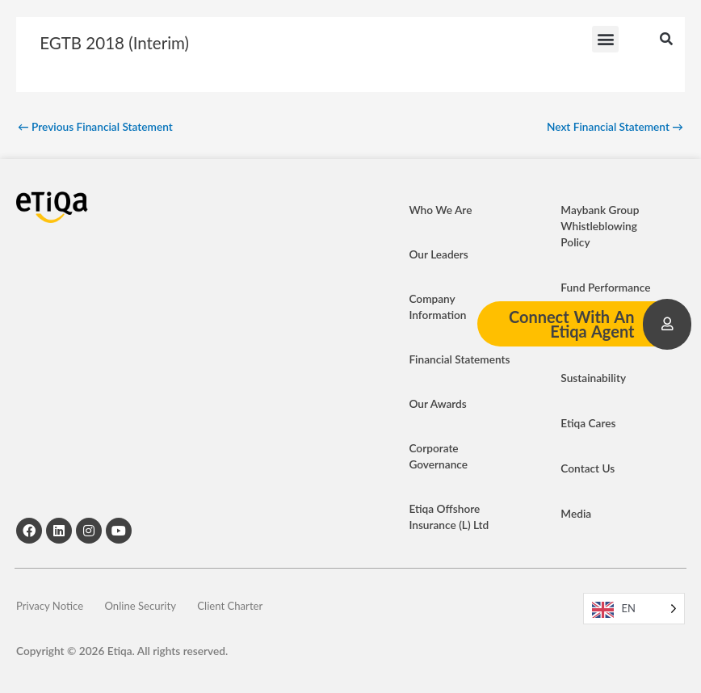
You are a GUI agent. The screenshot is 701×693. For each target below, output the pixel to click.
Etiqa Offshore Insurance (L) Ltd (449, 516)
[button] (605, 40)
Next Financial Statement (615, 126)
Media (575, 513)
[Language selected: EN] (634, 608)
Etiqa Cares (587, 423)
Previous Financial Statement (95, 126)
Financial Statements (459, 359)
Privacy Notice (51, 608)
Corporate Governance (438, 456)
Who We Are (440, 209)
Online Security (153, 608)
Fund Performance (605, 287)
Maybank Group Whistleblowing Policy (599, 226)
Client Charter (254, 608)
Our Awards (437, 403)
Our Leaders (438, 254)
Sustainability (593, 377)
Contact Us (587, 468)
